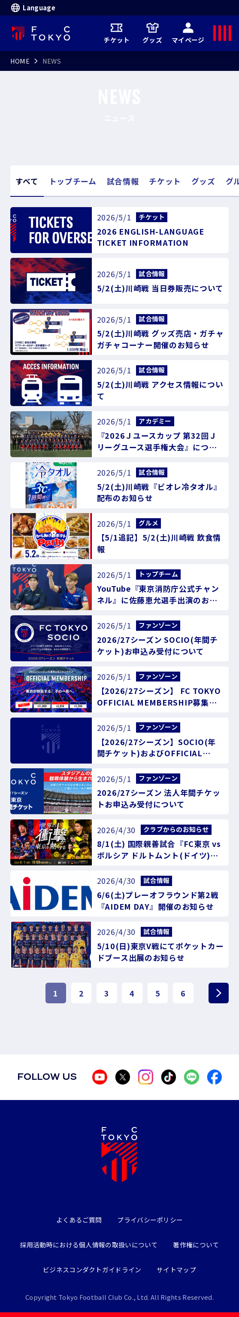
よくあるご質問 (79, 1219)
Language (32, 8)
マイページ (188, 33)
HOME (20, 60)
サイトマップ (176, 1269)
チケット (116, 33)
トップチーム (73, 180)
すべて (27, 180)
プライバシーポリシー (150, 1219)
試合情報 (123, 180)
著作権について (196, 1244)
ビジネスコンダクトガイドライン (92, 1269)
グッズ (152, 33)
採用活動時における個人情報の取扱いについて (89, 1244)
